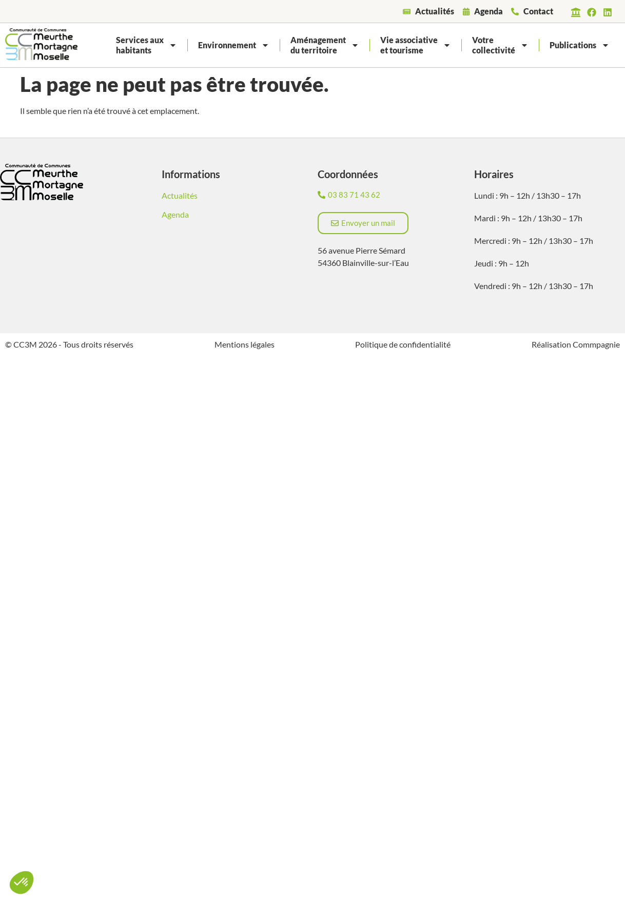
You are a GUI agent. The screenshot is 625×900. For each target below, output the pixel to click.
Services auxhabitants (146, 45)
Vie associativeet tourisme (415, 45)
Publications (580, 45)
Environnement (233, 45)
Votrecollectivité (500, 45)
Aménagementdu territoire (324, 45)
